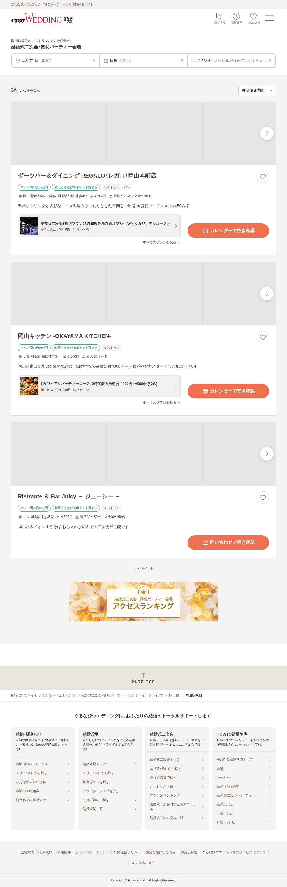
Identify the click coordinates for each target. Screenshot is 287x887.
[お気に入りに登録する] (263, 177)
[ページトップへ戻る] (143, 678)
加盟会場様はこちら (160, 852)
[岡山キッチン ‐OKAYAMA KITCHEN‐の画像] (143, 293)
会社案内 (27, 852)
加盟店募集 (188, 852)
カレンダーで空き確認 (228, 230)
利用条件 (64, 852)
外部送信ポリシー (127, 852)
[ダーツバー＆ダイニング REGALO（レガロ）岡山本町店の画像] (143, 133)
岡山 (143, 695)
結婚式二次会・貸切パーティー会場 (108, 695)
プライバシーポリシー (92, 852)
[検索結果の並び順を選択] (257, 90)
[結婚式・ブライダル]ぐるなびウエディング (43, 695)
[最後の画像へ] (267, 133)
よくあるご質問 (143, 863)
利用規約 (45, 852)
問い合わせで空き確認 (228, 542)
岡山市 (158, 695)
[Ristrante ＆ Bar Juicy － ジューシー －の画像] (143, 454)
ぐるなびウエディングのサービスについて (234, 852)
